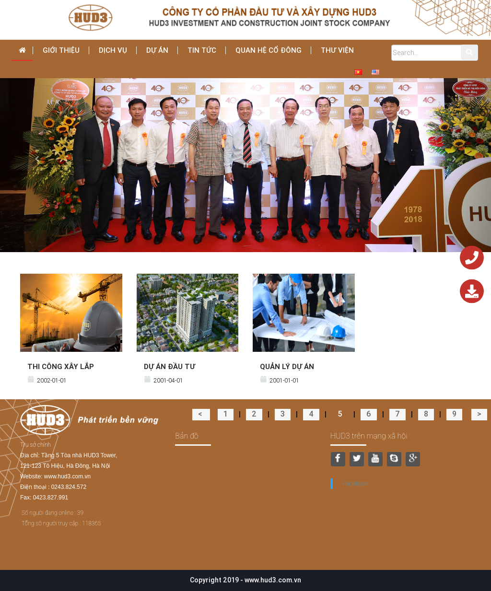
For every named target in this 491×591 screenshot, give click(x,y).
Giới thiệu (61, 50)
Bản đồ (186, 435)
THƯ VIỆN (337, 50)
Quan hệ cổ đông (268, 50)
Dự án (157, 50)
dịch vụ (113, 50)
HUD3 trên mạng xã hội (369, 435)
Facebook (355, 483)
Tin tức (201, 50)
